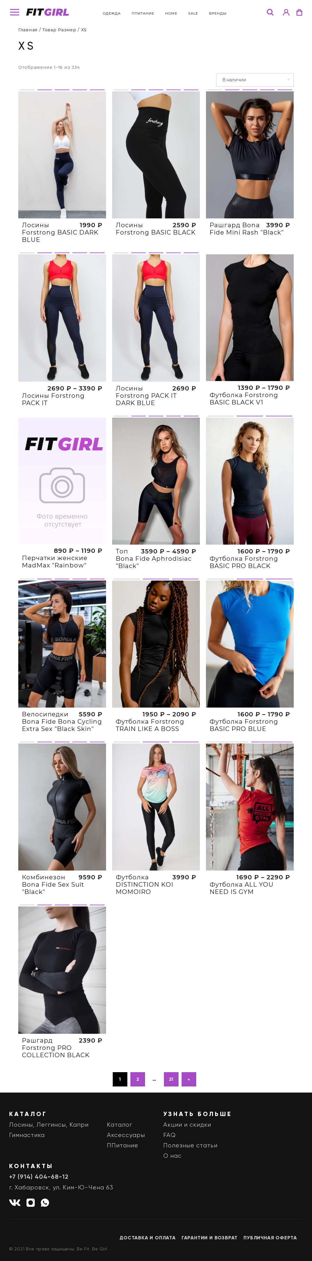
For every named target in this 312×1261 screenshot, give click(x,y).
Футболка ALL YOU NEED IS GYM (242, 918)
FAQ (169, 1135)
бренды (218, 13)
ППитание (143, 13)
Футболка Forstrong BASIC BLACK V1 (244, 428)
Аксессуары (126, 1135)
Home (171, 13)
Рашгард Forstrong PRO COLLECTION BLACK (56, 1077)
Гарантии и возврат (210, 1238)
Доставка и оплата (147, 1238)
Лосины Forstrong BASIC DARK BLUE (60, 232)
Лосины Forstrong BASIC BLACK (156, 228)
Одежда (112, 13)
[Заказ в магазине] (255, 80)
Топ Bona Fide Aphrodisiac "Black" (154, 588)
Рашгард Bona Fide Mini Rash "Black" (247, 228)
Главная (28, 30)
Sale (193, 13)
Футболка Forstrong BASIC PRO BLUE (244, 755)
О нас (172, 1156)
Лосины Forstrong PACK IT (53, 429)
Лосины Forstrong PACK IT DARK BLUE (146, 425)
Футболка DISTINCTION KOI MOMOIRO (144, 914)
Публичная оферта (270, 1238)
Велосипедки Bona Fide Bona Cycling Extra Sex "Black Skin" (62, 751)
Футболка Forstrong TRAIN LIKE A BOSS (150, 755)
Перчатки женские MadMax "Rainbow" (54, 591)
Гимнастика (27, 1135)
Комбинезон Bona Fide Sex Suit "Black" (53, 914)
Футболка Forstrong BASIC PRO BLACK (244, 592)
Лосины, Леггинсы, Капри (49, 1125)
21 (171, 1079)
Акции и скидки (187, 1125)
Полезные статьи (190, 1146)
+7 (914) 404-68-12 (39, 1177)
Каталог (119, 1125)
